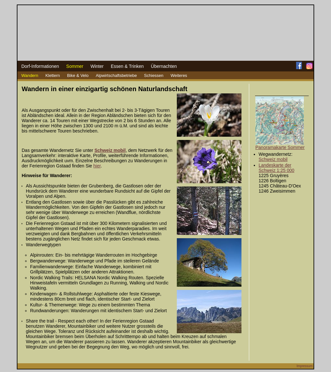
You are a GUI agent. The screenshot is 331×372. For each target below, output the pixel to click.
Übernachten (164, 66)
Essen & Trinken (127, 66)
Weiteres (179, 75)
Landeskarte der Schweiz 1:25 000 (276, 168)
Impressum (305, 366)
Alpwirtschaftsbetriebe (116, 75)
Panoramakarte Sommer (280, 147)
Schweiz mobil (273, 159)
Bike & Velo (78, 75)
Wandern (29, 75)
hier (97, 165)
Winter (97, 66)
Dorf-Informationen (40, 66)
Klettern (52, 75)
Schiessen (154, 75)
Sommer (74, 66)
